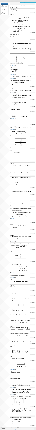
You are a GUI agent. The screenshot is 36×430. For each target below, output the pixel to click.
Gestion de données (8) (3, 8)
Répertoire (33, 12)
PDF (34, 12)
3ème (29, 2)
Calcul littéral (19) (3, 9)
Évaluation (31, 2)
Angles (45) (2, 5)
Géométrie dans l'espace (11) (4, 6)
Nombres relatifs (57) (3, 13)
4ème (27, 2)
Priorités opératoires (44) (3, 10)
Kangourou (34, 2)
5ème (25, 2)
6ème (23, 2)
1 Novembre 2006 (13, 65)
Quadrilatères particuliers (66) (4, 12)
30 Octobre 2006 (12, 74)
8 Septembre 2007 (13, 38)
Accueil (21, 2)
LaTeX (30, 12)
